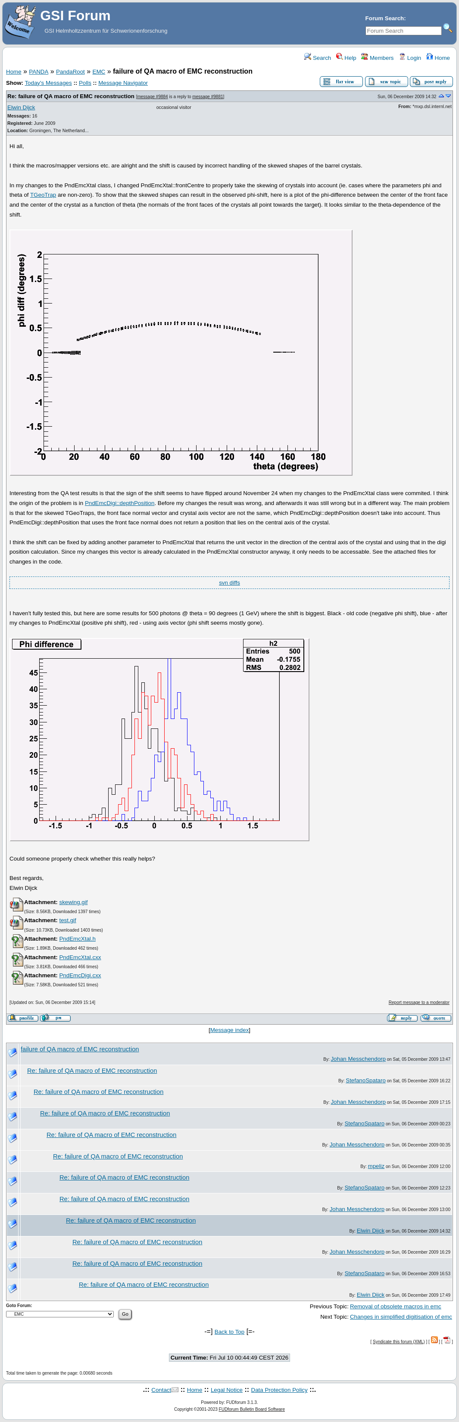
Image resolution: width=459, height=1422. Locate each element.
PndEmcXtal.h (77, 939)
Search (317, 58)
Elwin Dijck (21, 107)
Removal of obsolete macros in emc (395, 1306)
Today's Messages (48, 83)
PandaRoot (70, 71)
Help (346, 58)
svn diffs (229, 582)
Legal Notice (227, 1390)
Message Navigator (123, 83)
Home (438, 58)
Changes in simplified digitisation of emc (401, 1317)
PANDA (38, 71)
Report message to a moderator (419, 1002)
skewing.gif (73, 902)
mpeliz (376, 1166)
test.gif (67, 920)
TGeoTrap (43, 195)
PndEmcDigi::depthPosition (120, 503)
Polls (85, 83)
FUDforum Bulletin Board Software (252, 1409)
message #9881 (207, 96)
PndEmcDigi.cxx (80, 975)
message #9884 (152, 96)
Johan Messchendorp (358, 1059)
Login (410, 58)
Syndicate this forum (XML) (399, 1341)
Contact (161, 1390)
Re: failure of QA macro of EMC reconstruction (70, 96)
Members (377, 58)
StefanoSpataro (366, 1080)
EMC (99, 71)
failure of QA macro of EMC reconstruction (80, 1049)
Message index (229, 1030)
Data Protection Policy (279, 1390)
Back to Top (229, 1332)
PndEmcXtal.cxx (80, 957)
